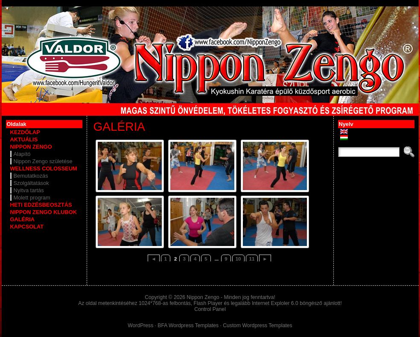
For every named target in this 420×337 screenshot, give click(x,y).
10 (238, 258)
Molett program (32, 197)
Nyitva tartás (29, 190)
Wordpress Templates (194, 325)
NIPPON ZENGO (31, 147)
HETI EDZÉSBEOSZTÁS (41, 205)
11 (252, 258)
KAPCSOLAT (27, 226)
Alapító (22, 154)
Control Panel (210, 309)
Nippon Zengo (203, 297)
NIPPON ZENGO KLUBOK (43, 212)
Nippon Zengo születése (43, 161)
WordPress (140, 325)
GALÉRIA (22, 219)
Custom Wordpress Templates (257, 325)
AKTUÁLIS (24, 139)
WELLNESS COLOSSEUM (43, 168)
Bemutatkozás (31, 176)
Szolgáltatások (31, 183)
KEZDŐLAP (25, 132)
